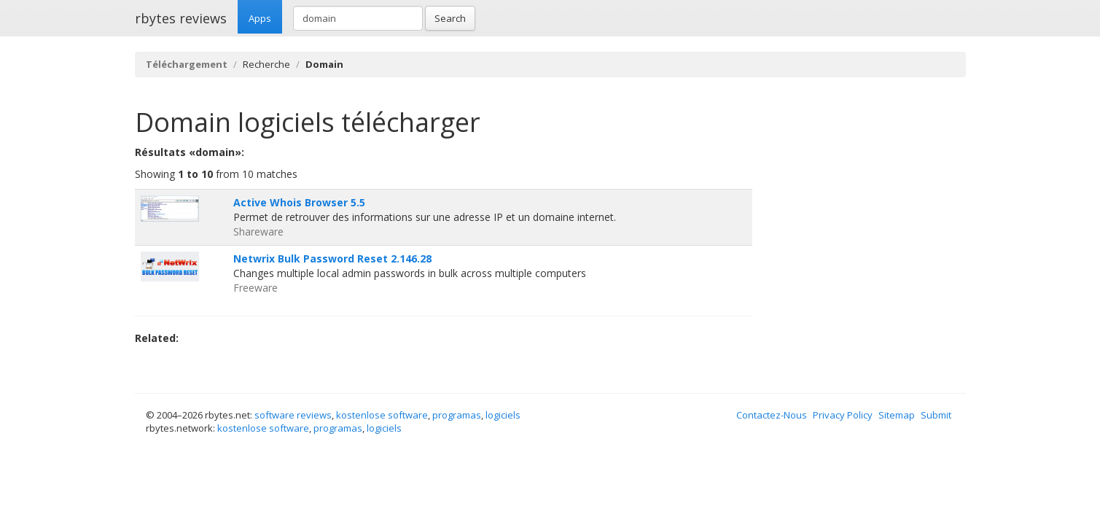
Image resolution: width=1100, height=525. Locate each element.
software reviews (293, 414)
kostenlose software (382, 414)
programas (456, 414)
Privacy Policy (843, 414)
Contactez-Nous (771, 414)
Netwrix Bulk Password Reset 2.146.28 (332, 258)
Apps (260, 18)
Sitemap (896, 414)
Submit (936, 414)
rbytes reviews (181, 18)
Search (450, 18)
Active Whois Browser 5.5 (299, 202)
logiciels (502, 414)
